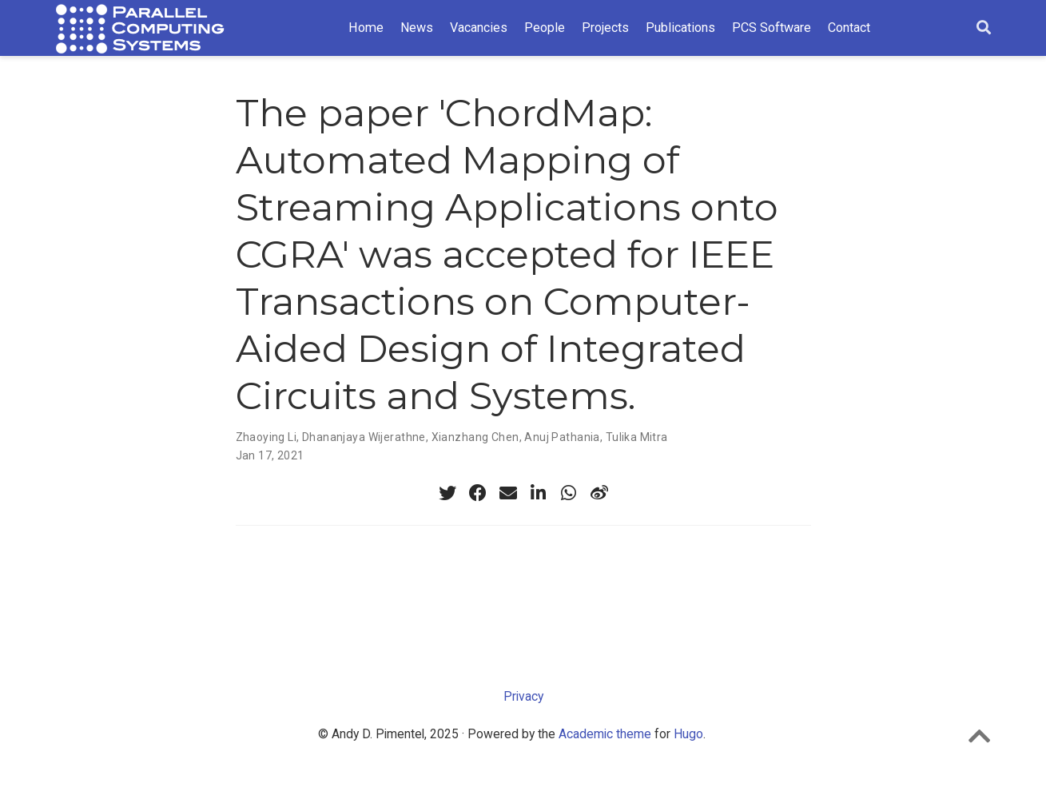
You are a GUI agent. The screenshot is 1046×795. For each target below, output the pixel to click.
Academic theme (605, 733)
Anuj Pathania (561, 437)
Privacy (523, 696)
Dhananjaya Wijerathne (364, 437)
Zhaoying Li (266, 437)
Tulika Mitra (637, 437)
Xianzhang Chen (475, 437)
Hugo (688, 733)
